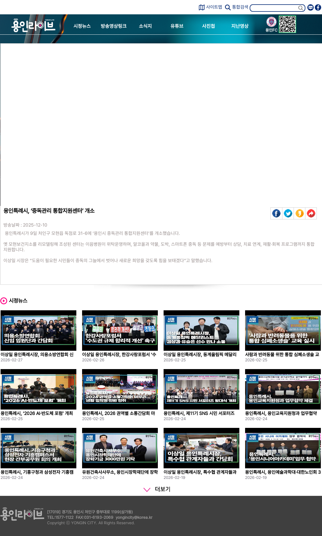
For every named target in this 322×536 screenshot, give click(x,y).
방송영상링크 (114, 26)
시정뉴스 (82, 26)
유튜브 (176, 26)
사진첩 (208, 26)
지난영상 (240, 26)
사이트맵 (214, 7)
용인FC (271, 25)
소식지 (145, 26)
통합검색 (240, 7)
